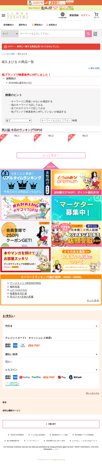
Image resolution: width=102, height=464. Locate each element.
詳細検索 (95, 34)
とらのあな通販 (8, 54)
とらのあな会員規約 (38, 435)
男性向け (37, 25)
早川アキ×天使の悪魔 (21, 297)
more (56, 449)
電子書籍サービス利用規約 (84, 435)
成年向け (23, 25)
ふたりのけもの (18, 290)
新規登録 (72, 15)
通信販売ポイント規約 (60, 435)
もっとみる (93, 300)
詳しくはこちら (92, 393)
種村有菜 (15, 287)
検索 (74, 120)
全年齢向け (8, 25)
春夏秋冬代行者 (18, 293)
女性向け (52, 25)
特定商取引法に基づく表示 (55, 441)
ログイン (84, 15)
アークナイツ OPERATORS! (25, 283)
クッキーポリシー (33, 441)
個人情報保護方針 (13, 441)
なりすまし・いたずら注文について (84, 441)
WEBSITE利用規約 (17, 435)
